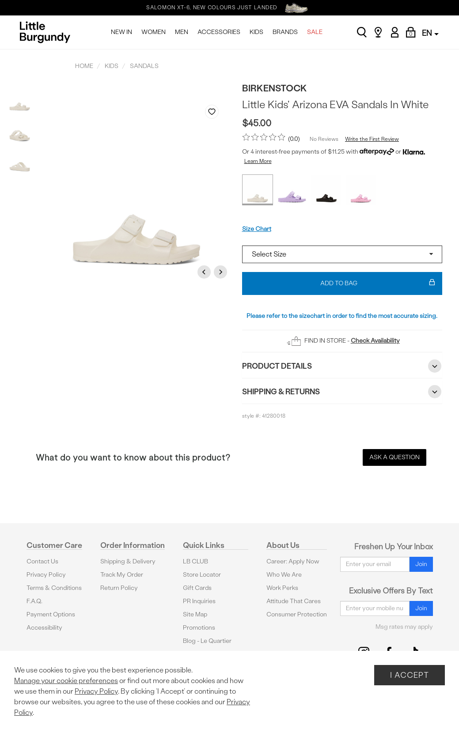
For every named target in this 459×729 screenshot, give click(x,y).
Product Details (342, 366)
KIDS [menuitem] (256, 32)
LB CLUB (195, 561)
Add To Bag (377, 283)
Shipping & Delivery (128, 561)
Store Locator (202, 574)
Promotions (199, 627)
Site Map (195, 614)
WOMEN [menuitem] (153, 32)
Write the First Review (372, 139)
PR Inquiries (199, 601)
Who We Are (284, 574)
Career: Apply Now (292, 561)
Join (421, 564)
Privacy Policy (46, 574)
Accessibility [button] (44, 627)
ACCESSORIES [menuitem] (218, 32)
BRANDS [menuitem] (285, 32)
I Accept (409, 675)
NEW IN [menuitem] (121, 32)
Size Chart (256, 229)
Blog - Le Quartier (207, 641)
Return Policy (119, 588)
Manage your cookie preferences (66, 680)
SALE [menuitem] (314, 32)
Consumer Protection (296, 614)
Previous (205, 272)
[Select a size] (342, 254)
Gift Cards (197, 588)
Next (222, 272)
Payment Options (51, 614)
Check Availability (375, 340)
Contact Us (42, 561)
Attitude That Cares (293, 601)
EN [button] (430, 33)
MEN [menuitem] (181, 32)
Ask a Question (394, 457)
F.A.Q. (34, 601)
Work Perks (282, 588)
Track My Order (121, 574)
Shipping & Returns (342, 391)
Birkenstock (274, 88)
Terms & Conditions (54, 588)
